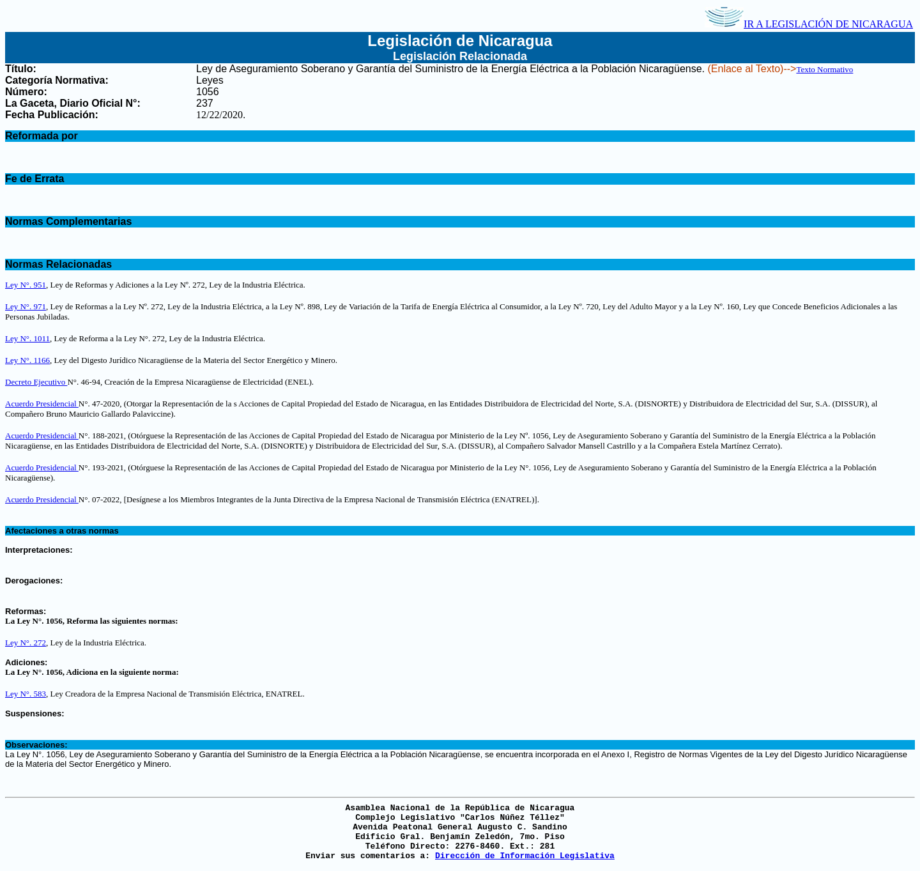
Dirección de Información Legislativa (525, 856)
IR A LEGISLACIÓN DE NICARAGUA (809, 24)
